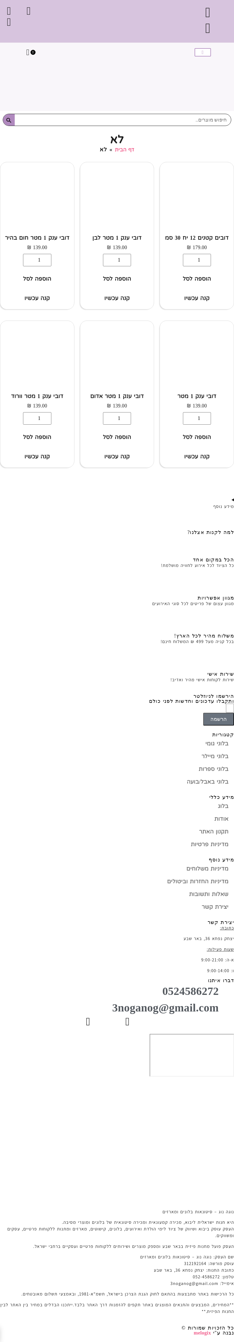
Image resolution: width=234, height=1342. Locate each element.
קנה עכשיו (197, 298)
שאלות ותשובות (208, 894)
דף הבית (124, 150)
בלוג (223, 806)
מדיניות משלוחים (207, 869)
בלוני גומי (216, 743)
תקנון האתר (213, 832)
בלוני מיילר (215, 756)
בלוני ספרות (213, 769)
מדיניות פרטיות (209, 844)
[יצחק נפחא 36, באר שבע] (192, 1055)
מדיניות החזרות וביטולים (197, 881)
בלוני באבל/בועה (207, 782)
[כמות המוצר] (197, 260)
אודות (221, 819)
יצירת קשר (215, 907)
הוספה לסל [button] (197, 279)
